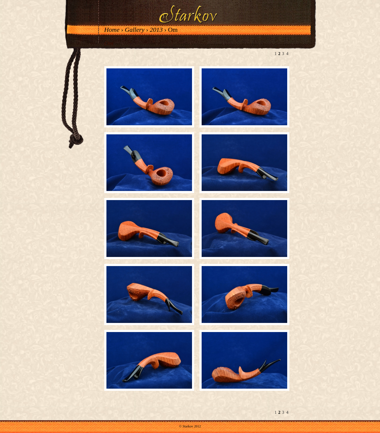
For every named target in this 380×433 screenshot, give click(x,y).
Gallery (134, 29)
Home (112, 29)
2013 (156, 29)
